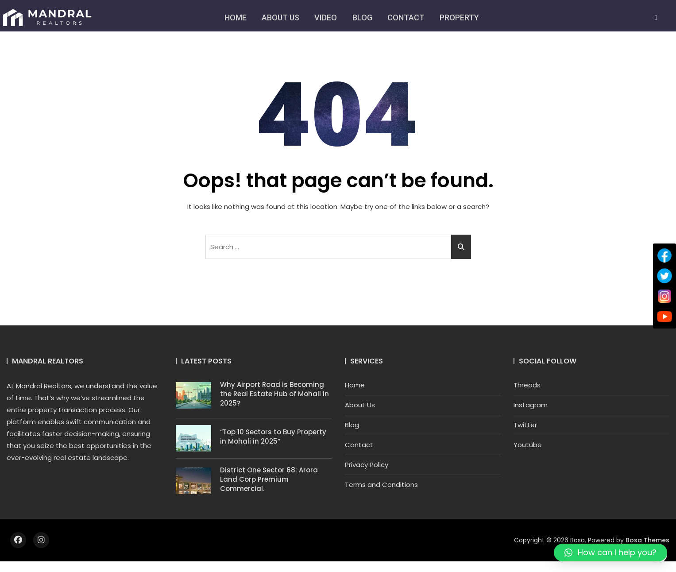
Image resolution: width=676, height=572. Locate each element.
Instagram (531, 405)
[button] (610, 552)
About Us (280, 17)
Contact (406, 17)
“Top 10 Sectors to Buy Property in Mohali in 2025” (273, 436)
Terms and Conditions (381, 484)
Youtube (528, 444)
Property (460, 17)
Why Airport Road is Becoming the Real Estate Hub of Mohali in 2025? (274, 394)
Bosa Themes (647, 540)
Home (235, 17)
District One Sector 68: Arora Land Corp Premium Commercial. (269, 479)
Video (325, 17)
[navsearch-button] (656, 17)
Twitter (525, 424)
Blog (362, 17)
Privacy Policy (366, 464)
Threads (527, 385)
